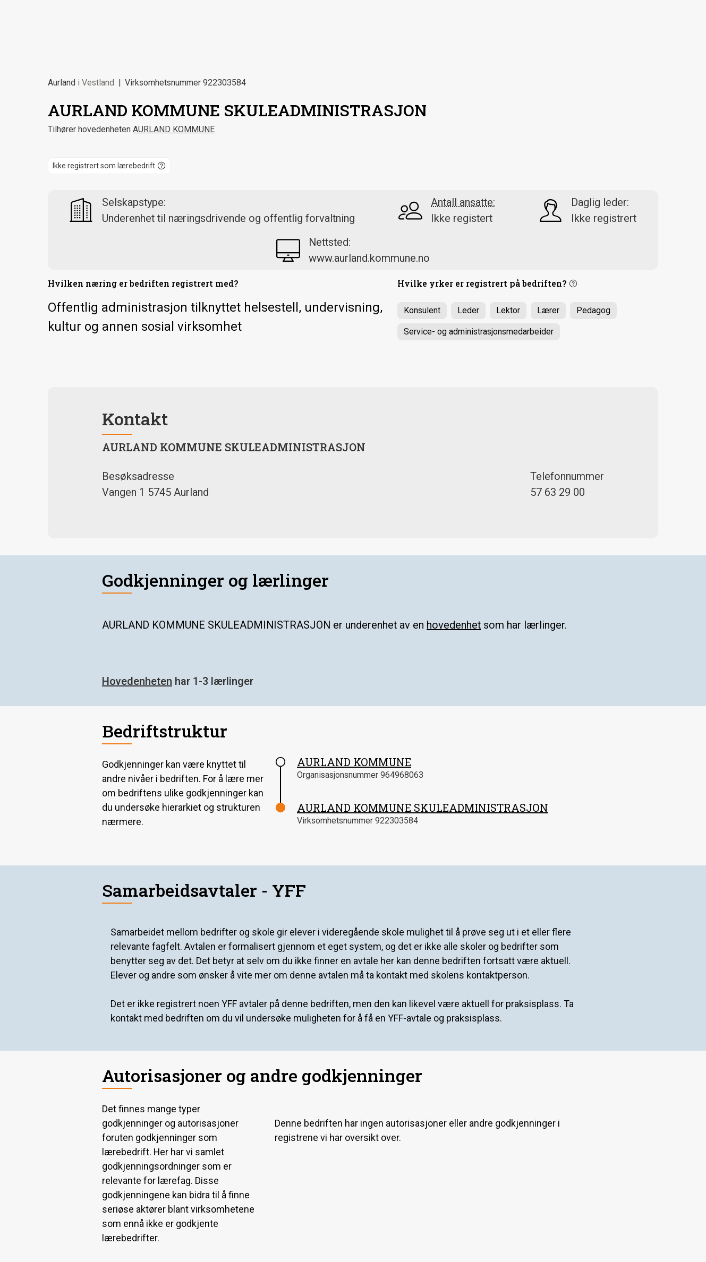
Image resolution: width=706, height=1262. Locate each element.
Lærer (548, 310)
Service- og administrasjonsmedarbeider (479, 332)
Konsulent (422, 310)
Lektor (508, 310)
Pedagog (593, 310)
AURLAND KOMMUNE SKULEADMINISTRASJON (422, 807)
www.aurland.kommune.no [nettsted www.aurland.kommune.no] (369, 258)
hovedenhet (454, 625)
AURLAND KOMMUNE (174, 129)
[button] (109, 165)
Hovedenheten (137, 681)
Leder (468, 310)
